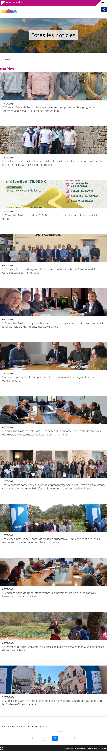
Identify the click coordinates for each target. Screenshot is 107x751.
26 (69, 738)
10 (56, 738)
